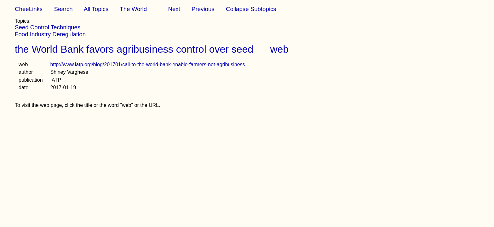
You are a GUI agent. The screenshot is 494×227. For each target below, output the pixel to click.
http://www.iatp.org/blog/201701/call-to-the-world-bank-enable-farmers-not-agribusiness (147, 64)
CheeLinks (29, 9)
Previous (203, 9)
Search (63, 9)
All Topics (96, 9)
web (279, 49)
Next (174, 9)
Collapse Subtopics (251, 9)
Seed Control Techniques (47, 27)
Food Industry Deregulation (50, 34)
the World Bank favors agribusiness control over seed (134, 49)
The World (133, 9)
